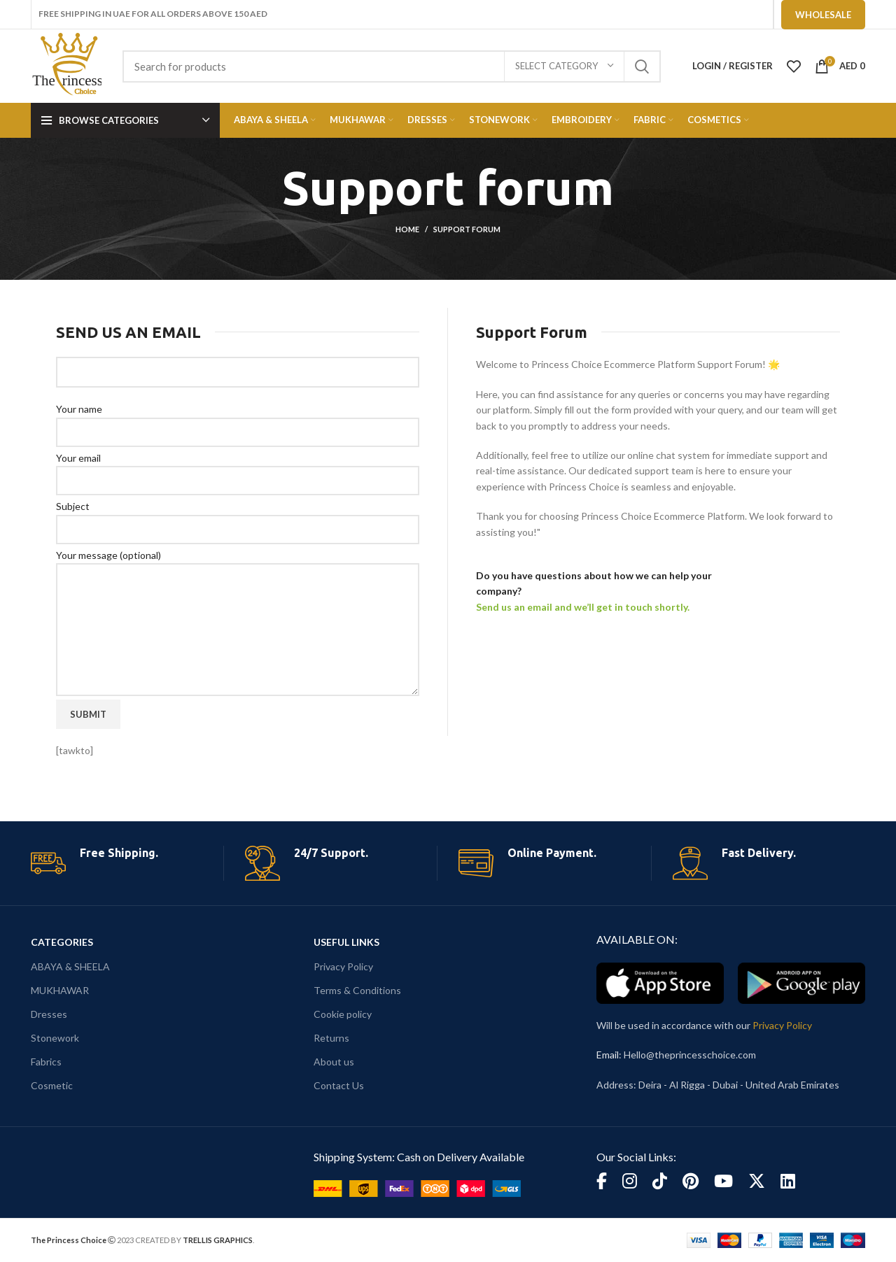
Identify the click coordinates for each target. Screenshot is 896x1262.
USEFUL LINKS (346, 942)
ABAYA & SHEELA (70, 966)
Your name (237, 420)
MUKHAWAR (60, 990)
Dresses (49, 1014)
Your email (237, 468)
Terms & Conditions (357, 990)
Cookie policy (343, 1014)
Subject (237, 517)
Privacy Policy (343, 966)
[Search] (391, 66)
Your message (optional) (237, 591)
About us (334, 1062)
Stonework (55, 1038)
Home (407, 229)
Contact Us (339, 1085)
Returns (331, 1038)
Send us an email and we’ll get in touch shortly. (583, 607)
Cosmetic (52, 1085)
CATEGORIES (62, 942)
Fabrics (46, 1062)
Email (607, 1055)
